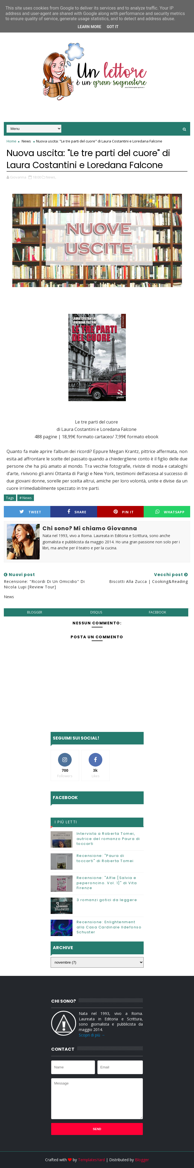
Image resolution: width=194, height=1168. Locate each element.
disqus (96, 612)
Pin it (124, 511)
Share (76, 511)
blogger (34, 612)
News (26, 141)
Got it (112, 27)
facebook (157, 612)
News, (51, 177)
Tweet (30, 511)
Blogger (142, 1159)
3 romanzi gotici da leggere (107, 899)
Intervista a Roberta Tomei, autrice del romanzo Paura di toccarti (108, 838)
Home (11, 141)
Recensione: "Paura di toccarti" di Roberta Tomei (105, 858)
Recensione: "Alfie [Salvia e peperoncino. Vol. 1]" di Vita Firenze (107, 882)
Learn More (89, 27)
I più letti (66, 822)
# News (25, 497)
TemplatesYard (91, 1159)
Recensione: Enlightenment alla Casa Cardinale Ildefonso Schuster (109, 926)
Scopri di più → (92, 1035)
